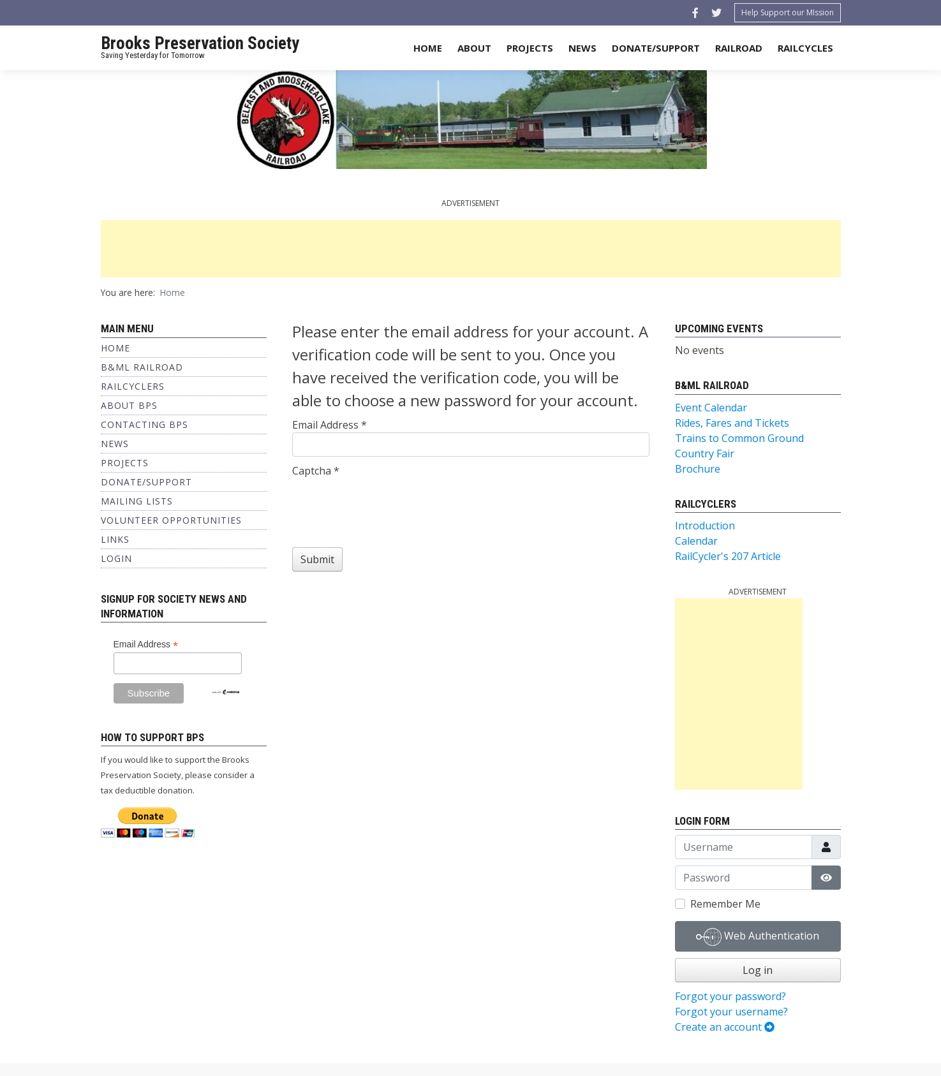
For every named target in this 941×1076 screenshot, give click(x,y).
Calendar (696, 541)
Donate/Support (656, 47)
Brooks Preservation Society (200, 43)
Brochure (697, 469)
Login (116, 558)
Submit (317, 559)
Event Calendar (711, 408)
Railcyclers (133, 386)
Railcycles (805, 47)
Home (427, 47)
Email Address (146, 644)
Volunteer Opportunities (171, 520)
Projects (530, 47)
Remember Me (725, 904)
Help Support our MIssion (787, 12)
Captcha (315, 471)
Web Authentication (757, 937)
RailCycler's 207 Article (728, 556)
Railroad (738, 47)
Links (115, 539)
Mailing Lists (137, 501)
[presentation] (389, 503)
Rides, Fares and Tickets (732, 423)
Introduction (705, 526)
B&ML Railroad (142, 367)
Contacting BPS (144, 424)
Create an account (724, 1027)
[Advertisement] (471, 248)
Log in (758, 970)
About (474, 47)
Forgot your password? (730, 996)
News (582, 47)
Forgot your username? (731, 1012)
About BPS (129, 405)
